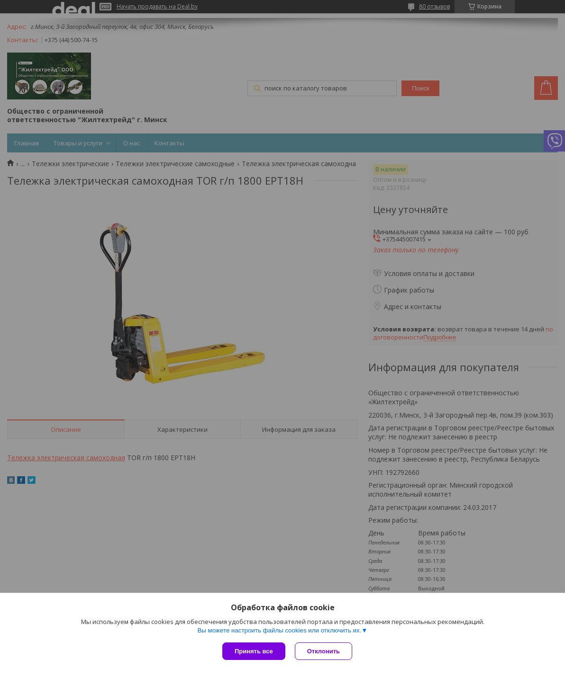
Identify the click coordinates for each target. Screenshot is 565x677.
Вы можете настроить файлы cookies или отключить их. (279, 630)
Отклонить (323, 651)
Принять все (254, 651)
